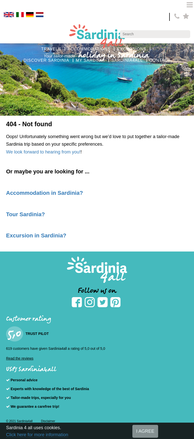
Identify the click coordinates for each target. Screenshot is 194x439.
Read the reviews (19, 358)
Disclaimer (48, 421)
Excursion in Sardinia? (36, 235)
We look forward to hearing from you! (43, 151)
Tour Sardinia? (25, 214)
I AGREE (145, 431)
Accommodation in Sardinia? (44, 193)
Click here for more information (37, 434)
